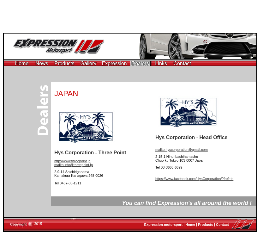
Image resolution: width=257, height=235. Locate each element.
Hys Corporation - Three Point (90, 152)
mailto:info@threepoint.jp (73, 165)
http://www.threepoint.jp (72, 161)
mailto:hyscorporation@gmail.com (181, 150)
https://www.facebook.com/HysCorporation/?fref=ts (194, 179)
